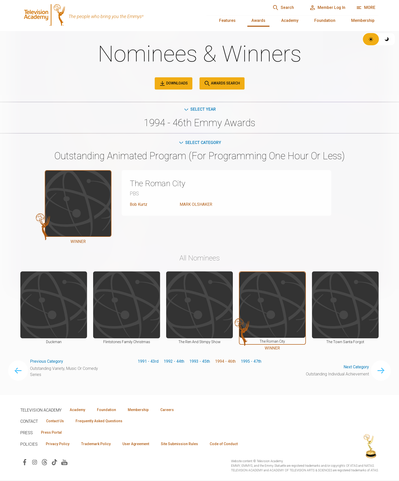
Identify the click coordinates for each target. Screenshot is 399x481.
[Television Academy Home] (108, 15)
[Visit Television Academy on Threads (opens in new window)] (44, 462)
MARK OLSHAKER (196, 204)
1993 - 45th (199, 361)
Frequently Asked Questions (99, 421)
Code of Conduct (226, 444)
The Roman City (158, 183)
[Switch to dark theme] (387, 39)
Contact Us (55, 421)
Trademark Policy (96, 444)
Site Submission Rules (181, 444)
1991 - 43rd (148, 361)
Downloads (173, 83)
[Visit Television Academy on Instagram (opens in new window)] (34, 462)
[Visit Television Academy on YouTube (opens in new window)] (64, 462)
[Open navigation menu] (366, 8)
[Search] (282, 8)
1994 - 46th (225, 361)
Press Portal (51, 433)
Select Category (199, 142)
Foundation (324, 20)
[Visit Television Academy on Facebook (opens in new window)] (24, 462)
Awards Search (222, 83)
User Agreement (136, 444)
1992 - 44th (174, 361)
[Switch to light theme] (371, 39)
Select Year (199, 109)
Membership (363, 20)
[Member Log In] (327, 8)
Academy (289, 20)
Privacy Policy (57, 444)
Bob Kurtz (138, 204)
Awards (258, 20)
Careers (168, 410)
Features (227, 20)
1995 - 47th (251, 361)
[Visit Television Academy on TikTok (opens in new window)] (54, 462)
